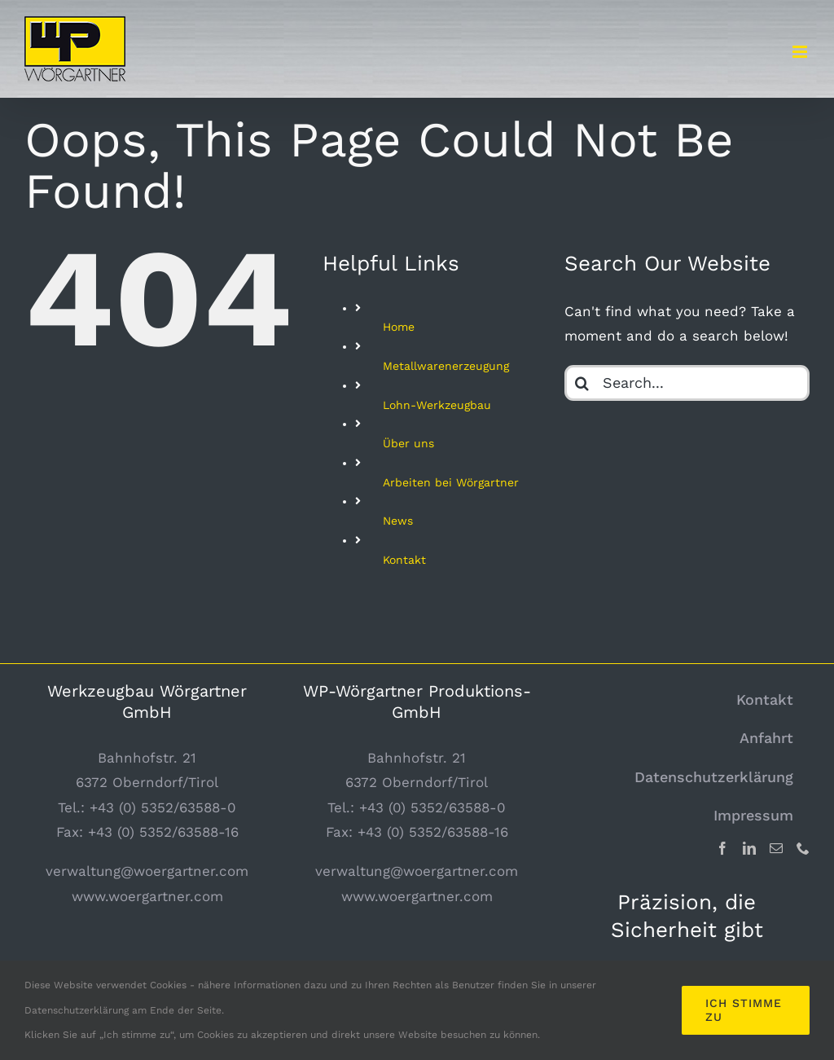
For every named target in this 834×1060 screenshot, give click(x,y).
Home (399, 326)
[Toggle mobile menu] (801, 51)
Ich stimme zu (743, 1009)
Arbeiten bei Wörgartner (451, 482)
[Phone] (803, 848)
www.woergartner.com (147, 896)
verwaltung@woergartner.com (147, 871)
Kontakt (404, 559)
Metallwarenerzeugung (446, 365)
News (398, 520)
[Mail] (776, 848)
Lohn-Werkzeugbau (437, 404)
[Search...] (687, 383)
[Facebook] (722, 848)
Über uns (408, 443)
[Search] (582, 383)
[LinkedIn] (749, 848)
